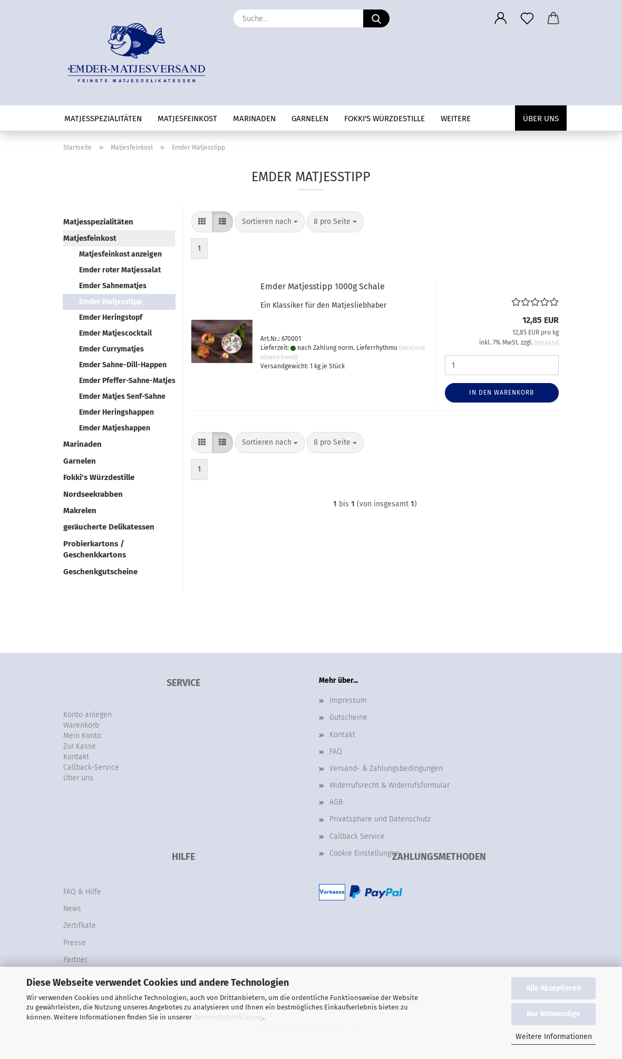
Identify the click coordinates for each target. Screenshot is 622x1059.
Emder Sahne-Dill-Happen (123, 364)
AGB (336, 802)
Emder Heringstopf (110, 317)
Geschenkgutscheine (100, 571)
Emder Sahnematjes (113, 285)
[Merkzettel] (527, 18)
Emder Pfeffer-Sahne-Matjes (127, 380)
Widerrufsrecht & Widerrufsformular (389, 785)
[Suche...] (376, 18)
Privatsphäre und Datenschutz (380, 819)
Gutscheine (348, 717)
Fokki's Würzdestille (384, 118)
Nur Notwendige (553, 1013)
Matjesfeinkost (187, 118)
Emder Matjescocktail (115, 333)
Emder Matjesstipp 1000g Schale (322, 286)
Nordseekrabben (93, 494)
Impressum (348, 700)
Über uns (541, 118)
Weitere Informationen (554, 1036)
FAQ (335, 751)
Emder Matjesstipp (110, 301)
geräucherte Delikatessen (108, 527)
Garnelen (309, 118)
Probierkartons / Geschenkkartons (94, 549)
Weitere (456, 118)
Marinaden (254, 118)
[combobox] (270, 221)
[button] (501, 18)
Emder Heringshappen (116, 412)
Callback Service (357, 836)
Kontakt (342, 734)
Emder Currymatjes (111, 349)
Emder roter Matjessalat (120, 270)
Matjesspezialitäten (103, 118)
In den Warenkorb (501, 392)
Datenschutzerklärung (228, 1017)
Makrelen (79, 510)
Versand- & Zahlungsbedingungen (386, 768)
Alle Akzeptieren (553, 988)
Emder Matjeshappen (114, 428)
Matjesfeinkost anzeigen (120, 254)
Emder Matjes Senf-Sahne (122, 396)
